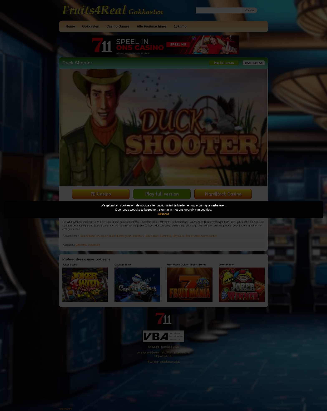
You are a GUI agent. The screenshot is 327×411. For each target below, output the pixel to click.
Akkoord (163, 214)
